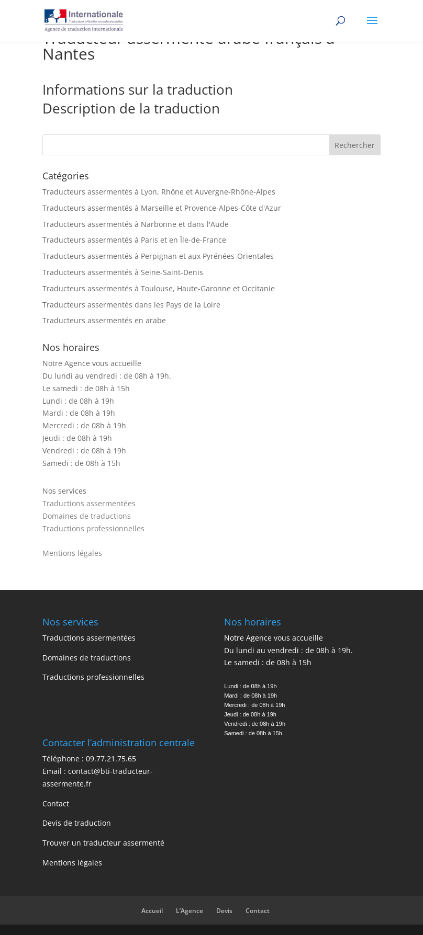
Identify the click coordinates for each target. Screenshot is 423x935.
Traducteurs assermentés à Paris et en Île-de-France (134, 240)
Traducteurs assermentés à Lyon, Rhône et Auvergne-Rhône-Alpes (158, 192)
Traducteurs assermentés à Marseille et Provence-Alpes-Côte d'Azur (161, 208)
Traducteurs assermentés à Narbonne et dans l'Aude (135, 224)
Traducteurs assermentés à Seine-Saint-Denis (122, 272)
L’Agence (189, 910)
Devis (224, 910)
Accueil (152, 910)
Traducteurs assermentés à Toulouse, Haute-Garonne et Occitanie (158, 288)
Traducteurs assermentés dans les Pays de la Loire (131, 305)
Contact (258, 910)
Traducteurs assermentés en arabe (104, 320)
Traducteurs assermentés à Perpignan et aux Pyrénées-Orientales (158, 256)
